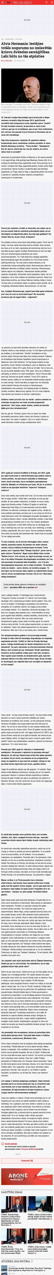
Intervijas (18, 39)
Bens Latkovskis (6, 61)
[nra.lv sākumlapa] (7, 2)
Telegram (24, 1149)
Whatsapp (34, 1149)
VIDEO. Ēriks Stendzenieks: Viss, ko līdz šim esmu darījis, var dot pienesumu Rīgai (13, 1250)
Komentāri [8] (27, 1161)
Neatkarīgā (9, 39)
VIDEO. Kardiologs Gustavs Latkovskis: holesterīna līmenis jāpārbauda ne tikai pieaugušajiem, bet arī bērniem (11, 1219)
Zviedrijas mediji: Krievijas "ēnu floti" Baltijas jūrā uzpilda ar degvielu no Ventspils (30, 1269)
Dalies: (18, 1154)
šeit (36, 587)
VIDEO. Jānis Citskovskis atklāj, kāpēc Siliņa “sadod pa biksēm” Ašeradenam (40, 1216)
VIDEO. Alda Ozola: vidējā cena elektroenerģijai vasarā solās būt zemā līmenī (39, 1250)
